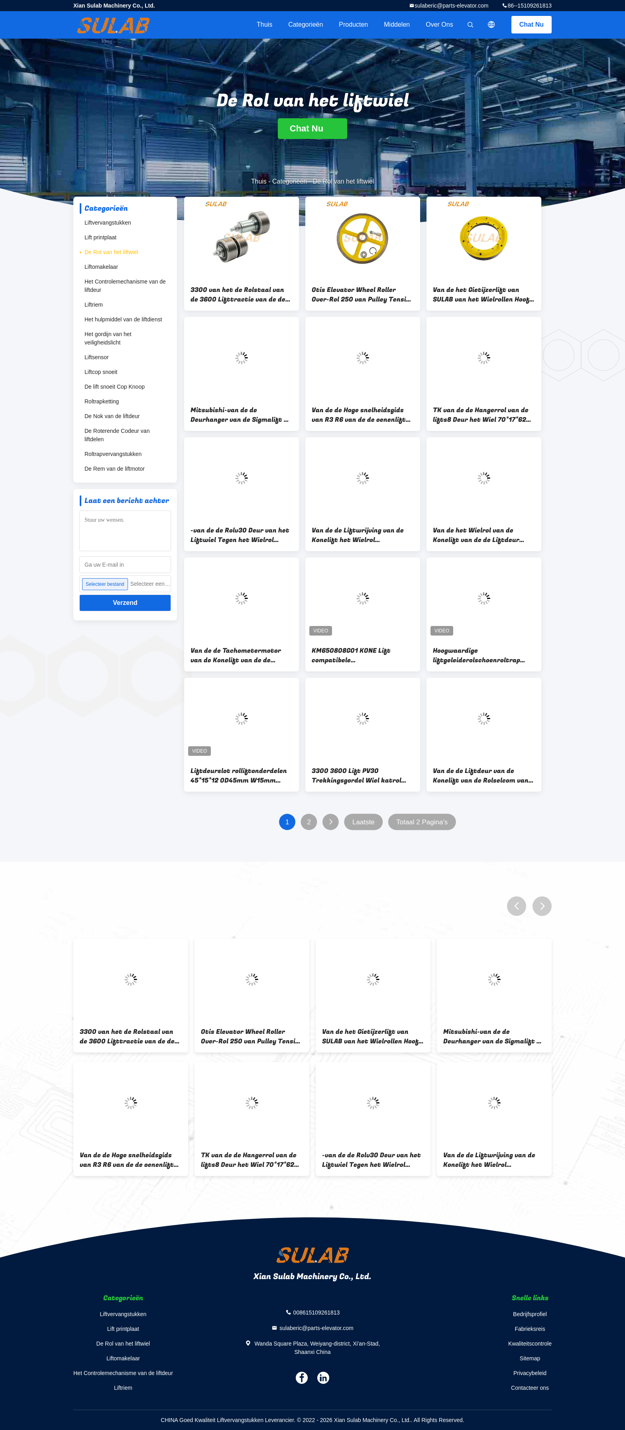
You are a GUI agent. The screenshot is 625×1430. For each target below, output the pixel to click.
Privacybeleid (529, 1373)
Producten (353, 24)
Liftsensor (97, 357)
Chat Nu (531, 24)
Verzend (125, 602)
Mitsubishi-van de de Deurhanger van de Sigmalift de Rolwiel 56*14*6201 (241, 415)
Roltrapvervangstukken (113, 454)
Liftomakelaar (101, 267)
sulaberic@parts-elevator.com (451, 5)
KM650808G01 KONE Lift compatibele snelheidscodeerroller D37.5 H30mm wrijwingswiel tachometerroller (356, 655)
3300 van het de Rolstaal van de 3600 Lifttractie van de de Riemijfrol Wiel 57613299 (238, 294)
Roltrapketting (102, 401)
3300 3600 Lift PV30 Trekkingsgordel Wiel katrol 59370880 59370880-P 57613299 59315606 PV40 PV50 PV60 (361, 775)
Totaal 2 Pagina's (422, 822)
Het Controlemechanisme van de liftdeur (125, 285)
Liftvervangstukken (108, 222)
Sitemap (530, 1358)
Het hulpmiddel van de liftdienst (123, 319)
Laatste (363, 822)
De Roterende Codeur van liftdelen (117, 435)
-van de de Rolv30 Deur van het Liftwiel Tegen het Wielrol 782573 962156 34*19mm (240, 535)
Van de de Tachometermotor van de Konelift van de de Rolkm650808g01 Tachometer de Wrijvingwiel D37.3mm (239, 655)
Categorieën (305, 24)
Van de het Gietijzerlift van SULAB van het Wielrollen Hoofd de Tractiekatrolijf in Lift (483, 294)
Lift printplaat (100, 237)
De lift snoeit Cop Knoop (115, 386)
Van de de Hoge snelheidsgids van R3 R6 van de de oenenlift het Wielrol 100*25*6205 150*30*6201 (359, 415)
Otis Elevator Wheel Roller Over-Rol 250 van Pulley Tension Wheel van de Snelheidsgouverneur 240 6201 (363, 294)
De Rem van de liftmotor (115, 469)
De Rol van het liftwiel (111, 252)
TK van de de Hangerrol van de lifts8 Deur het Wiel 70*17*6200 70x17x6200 (484, 415)
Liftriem (94, 304)
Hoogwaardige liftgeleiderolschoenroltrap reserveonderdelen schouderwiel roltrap (476, 655)
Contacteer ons (530, 1388)
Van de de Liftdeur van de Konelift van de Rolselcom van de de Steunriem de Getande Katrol (481, 775)
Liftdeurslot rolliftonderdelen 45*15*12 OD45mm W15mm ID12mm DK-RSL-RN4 (239, 775)
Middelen (397, 24)
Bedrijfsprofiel (530, 1314)
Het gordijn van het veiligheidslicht (108, 338)
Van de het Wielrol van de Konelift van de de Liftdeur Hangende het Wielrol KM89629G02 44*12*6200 (476, 535)
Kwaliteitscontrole (530, 1343)
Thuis (264, 24)
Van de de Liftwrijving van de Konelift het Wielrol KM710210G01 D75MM (358, 535)
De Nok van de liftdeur (112, 416)
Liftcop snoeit (101, 372)
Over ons (439, 24)
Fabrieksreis (530, 1329)
